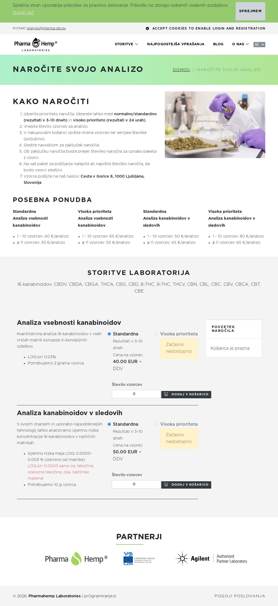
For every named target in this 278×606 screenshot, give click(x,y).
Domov (181, 70)
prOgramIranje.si (100, 596)
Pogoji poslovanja (239, 596)
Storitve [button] (127, 44)
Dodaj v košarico (186, 394)
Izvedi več (23, 13)
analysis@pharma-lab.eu (46, 28)
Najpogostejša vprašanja (175, 44)
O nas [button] (240, 44)
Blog (218, 44)
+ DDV (128, 351)
